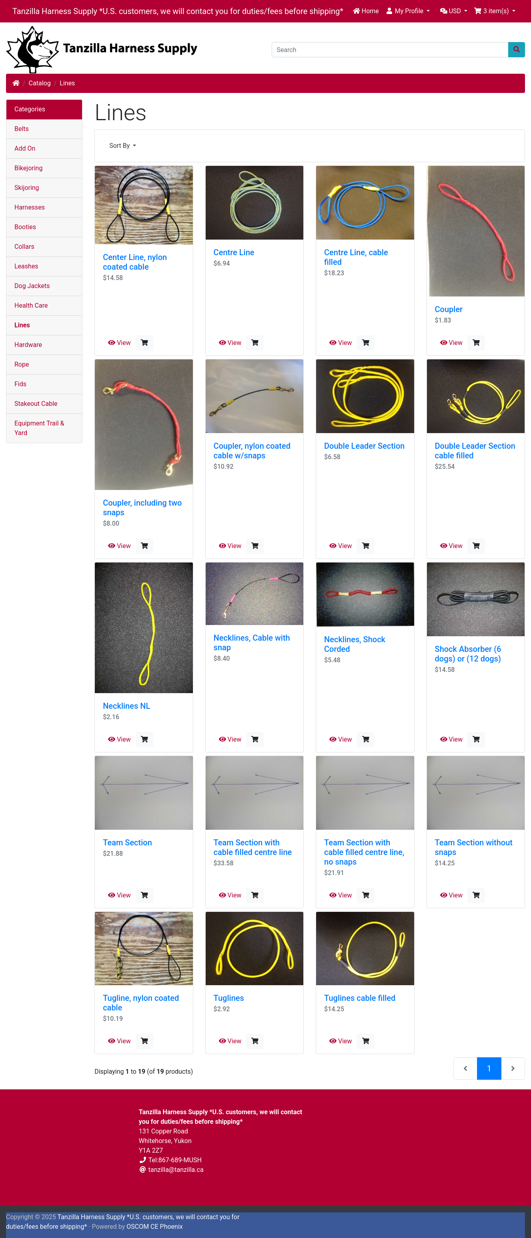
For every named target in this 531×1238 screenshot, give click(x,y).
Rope (21, 364)
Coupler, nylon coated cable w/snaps (252, 450)
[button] (407, 11)
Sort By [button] (120, 145)
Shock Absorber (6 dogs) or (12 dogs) (468, 653)
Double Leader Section (364, 446)
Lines (67, 83)
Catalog (40, 83)
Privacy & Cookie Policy (39, 1115)
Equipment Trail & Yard (39, 428)
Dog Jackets (32, 286)
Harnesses (29, 207)
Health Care (31, 305)
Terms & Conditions (34, 1131)
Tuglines (229, 998)
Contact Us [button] (221, 1188)
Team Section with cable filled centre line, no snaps (364, 852)
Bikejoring (28, 168)
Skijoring (26, 188)
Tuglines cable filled (359, 998)
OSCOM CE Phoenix (154, 1226)
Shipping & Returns (33, 1147)
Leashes (26, 266)
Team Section (127, 842)
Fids (20, 384)
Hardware (28, 345)
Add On (24, 148)
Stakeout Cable (36, 403)
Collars (24, 246)
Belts (21, 129)
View (119, 343)
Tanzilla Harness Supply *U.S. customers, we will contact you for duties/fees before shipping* (177, 11)
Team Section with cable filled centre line (253, 847)
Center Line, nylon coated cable (135, 262)
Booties (25, 227)
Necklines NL (126, 706)
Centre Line (234, 252)
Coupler (449, 309)
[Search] (390, 49)
